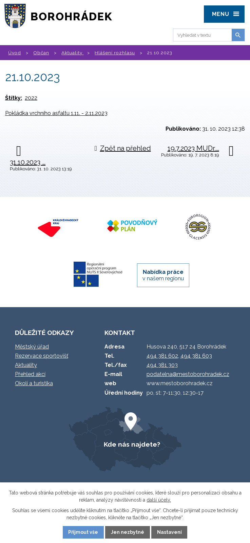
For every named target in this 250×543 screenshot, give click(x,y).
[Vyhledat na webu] (201, 35)
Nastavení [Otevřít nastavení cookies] (169, 532)
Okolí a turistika (34, 383)
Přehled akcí (30, 374)
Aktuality (72, 52)
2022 (31, 98)
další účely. (159, 500)
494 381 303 (162, 365)
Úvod (14, 52)
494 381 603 (196, 356)
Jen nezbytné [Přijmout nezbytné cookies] (127, 532)
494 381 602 (162, 356)
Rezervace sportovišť (41, 356)
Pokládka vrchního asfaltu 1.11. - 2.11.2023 (56, 113)
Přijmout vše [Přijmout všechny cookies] (83, 532)
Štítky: (13, 98)
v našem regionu (163, 275)
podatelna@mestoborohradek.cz (188, 374)
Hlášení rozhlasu (115, 52)
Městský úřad (32, 346)
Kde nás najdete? (132, 444)
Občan (41, 52)
